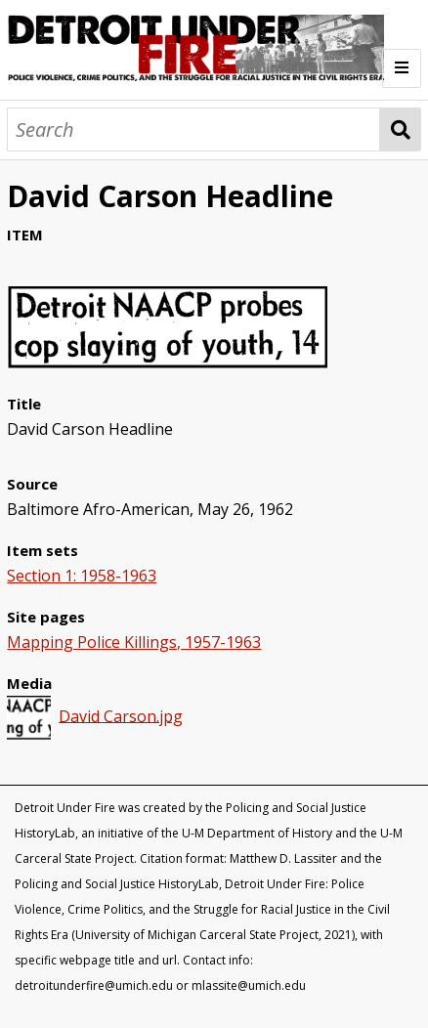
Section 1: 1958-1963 (81, 575)
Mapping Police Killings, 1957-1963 (134, 642)
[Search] (193, 129)
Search (400, 129)
